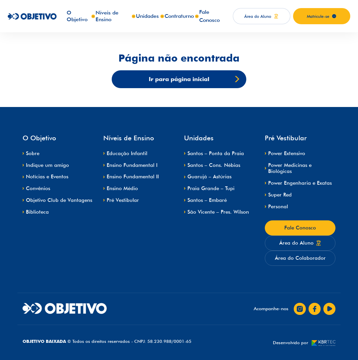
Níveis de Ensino (107, 16)
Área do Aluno (300, 243)
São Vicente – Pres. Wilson (218, 212)
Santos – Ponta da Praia (215, 153)
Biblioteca (37, 212)
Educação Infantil (127, 153)
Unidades (147, 16)
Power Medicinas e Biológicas (290, 168)
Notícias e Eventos (47, 177)
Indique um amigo (47, 165)
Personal (278, 207)
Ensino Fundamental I (132, 165)
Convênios (38, 188)
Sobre (32, 153)
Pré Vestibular (123, 200)
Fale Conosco (300, 228)
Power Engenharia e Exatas (300, 183)
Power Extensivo (286, 153)
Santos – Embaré (207, 200)
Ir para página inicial (194, 79)
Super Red (280, 195)
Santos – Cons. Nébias (213, 165)
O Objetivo (77, 16)
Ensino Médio (122, 188)
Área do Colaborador (300, 258)
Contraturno (179, 16)
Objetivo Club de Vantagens (59, 200)
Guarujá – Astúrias (209, 177)
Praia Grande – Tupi (211, 188)
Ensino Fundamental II (133, 177)
